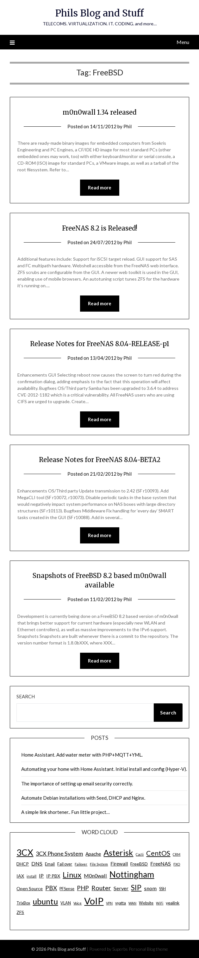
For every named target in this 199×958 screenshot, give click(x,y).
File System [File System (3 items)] (99, 864)
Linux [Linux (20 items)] (72, 874)
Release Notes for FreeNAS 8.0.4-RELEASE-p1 (99, 344)
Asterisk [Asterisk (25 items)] (118, 852)
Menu (183, 42)
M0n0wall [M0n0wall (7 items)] (95, 875)
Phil (127, 126)
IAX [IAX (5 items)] (20, 876)
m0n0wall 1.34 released (99, 112)
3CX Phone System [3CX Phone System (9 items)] (59, 853)
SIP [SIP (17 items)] (136, 887)
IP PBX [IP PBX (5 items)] (53, 876)
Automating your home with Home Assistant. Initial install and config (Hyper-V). (104, 769)
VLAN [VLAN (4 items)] (65, 903)
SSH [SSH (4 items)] (162, 888)
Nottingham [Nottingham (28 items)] (131, 874)
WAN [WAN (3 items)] (132, 903)
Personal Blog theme (148, 949)
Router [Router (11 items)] (101, 887)
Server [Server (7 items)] (121, 888)
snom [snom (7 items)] (150, 888)
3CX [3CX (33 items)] (24, 852)
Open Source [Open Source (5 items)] (29, 888)
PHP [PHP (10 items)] (83, 887)
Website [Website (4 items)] (146, 903)
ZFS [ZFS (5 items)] (20, 912)
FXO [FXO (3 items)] (176, 864)
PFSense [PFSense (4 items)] (66, 888)
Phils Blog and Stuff (99, 13)
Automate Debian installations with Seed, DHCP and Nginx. (83, 798)
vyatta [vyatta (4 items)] (120, 903)
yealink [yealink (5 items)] (172, 902)
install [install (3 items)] (31, 876)
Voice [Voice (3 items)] (77, 903)
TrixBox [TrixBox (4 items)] (23, 903)
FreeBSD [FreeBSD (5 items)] (139, 863)
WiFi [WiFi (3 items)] (159, 903)
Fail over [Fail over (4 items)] (64, 864)
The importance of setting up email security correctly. (77, 783)
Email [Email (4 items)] (50, 864)
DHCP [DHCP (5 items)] (22, 863)
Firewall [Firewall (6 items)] (119, 863)
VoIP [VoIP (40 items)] (93, 900)
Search (25, 696)
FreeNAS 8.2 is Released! (99, 228)
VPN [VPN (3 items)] (109, 903)
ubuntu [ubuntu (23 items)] (45, 901)
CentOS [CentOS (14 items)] (158, 853)
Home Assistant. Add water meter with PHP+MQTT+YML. (82, 755)
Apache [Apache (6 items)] (93, 854)
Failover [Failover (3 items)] (81, 864)
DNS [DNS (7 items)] (36, 863)
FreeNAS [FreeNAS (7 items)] (160, 863)
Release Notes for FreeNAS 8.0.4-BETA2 (99, 460)
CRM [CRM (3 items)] (176, 854)
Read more (99, 187)
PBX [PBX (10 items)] (51, 887)
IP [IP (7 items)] (41, 875)
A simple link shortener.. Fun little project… (65, 812)
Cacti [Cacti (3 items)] (140, 854)
